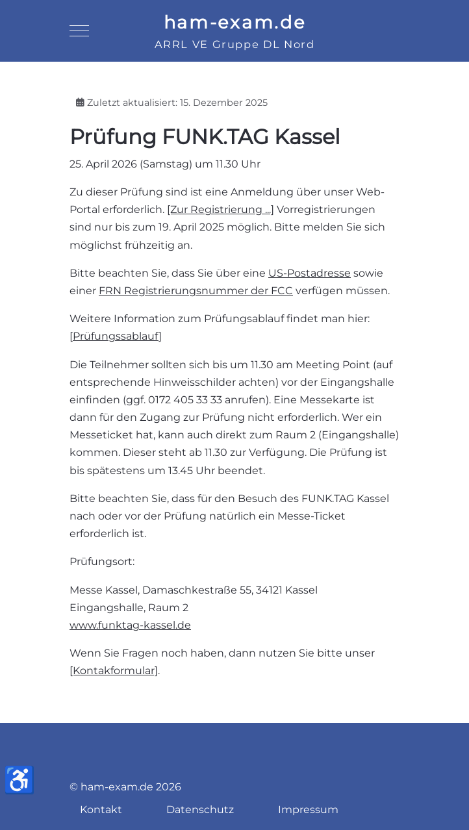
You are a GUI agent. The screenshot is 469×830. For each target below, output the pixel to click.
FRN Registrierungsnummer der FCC (196, 290)
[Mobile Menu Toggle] (79, 31)
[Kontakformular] (114, 670)
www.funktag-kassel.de (130, 625)
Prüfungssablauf (115, 336)
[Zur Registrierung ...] (220, 209)
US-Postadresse (309, 273)
